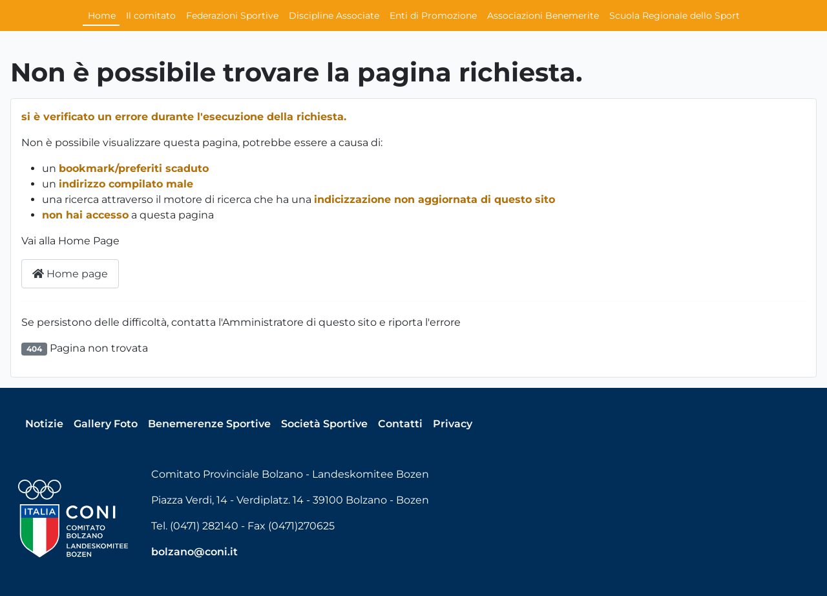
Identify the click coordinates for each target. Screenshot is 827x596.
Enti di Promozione (433, 15)
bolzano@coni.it (194, 552)
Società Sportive (324, 424)
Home (102, 15)
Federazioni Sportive (232, 15)
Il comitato (151, 15)
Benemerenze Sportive (209, 424)
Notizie (44, 424)
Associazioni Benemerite (543, 15)
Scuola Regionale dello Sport (674, 15)
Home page (70, 274)
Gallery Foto (106, 424)
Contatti (400, 424)
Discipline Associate (334, 15)
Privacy (452, 424)
